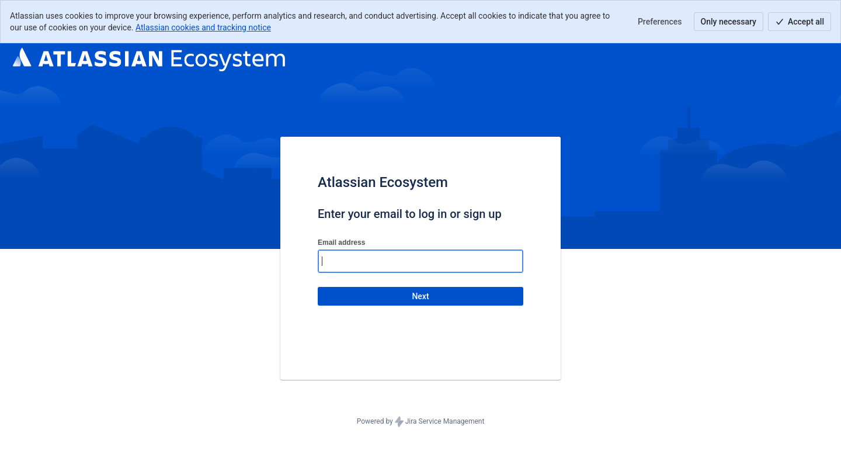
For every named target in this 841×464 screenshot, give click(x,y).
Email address (341, 242)
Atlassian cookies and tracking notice (203, 27)
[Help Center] (149, 59)
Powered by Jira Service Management (421, 422)
